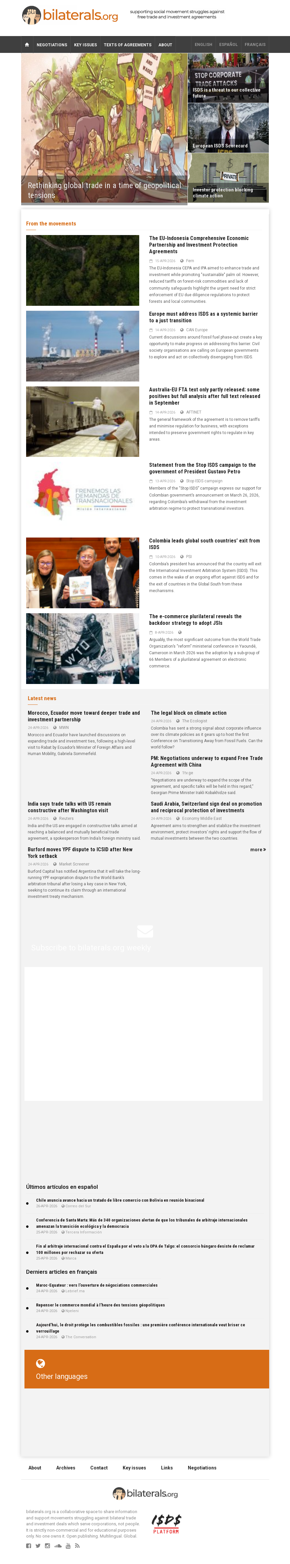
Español (228, 44)
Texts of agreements (127, 45)
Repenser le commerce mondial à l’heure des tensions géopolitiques (100, 1305)
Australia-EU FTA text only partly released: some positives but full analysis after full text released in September (204, 396)
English (203, 44)
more (258, 849)
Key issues (85, 45)
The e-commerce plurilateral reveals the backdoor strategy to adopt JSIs (195, 619)
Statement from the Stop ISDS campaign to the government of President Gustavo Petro (202, 468)
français (255, 44)
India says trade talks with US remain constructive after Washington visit (69, 807)
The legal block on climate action (189, 713)
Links (167, 1467)
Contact (99, 1467)
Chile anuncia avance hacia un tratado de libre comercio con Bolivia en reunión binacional (120, 1200)
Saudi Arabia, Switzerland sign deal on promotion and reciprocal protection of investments (206, 807)
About (165, 45)
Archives (65, 1467)
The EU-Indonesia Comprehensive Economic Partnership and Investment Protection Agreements (199, 245)
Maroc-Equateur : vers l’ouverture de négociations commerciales (97, 1285)
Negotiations (52, 45)
